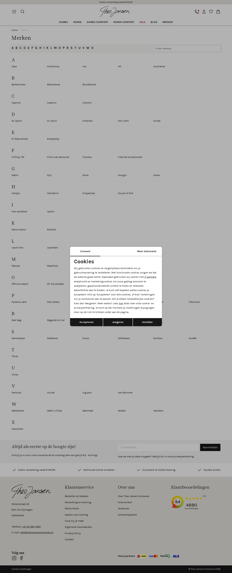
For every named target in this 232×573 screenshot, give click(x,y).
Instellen (147, 322)
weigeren (117, 322)
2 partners (150, 276)
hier (121, 303)
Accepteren (86, 322)
